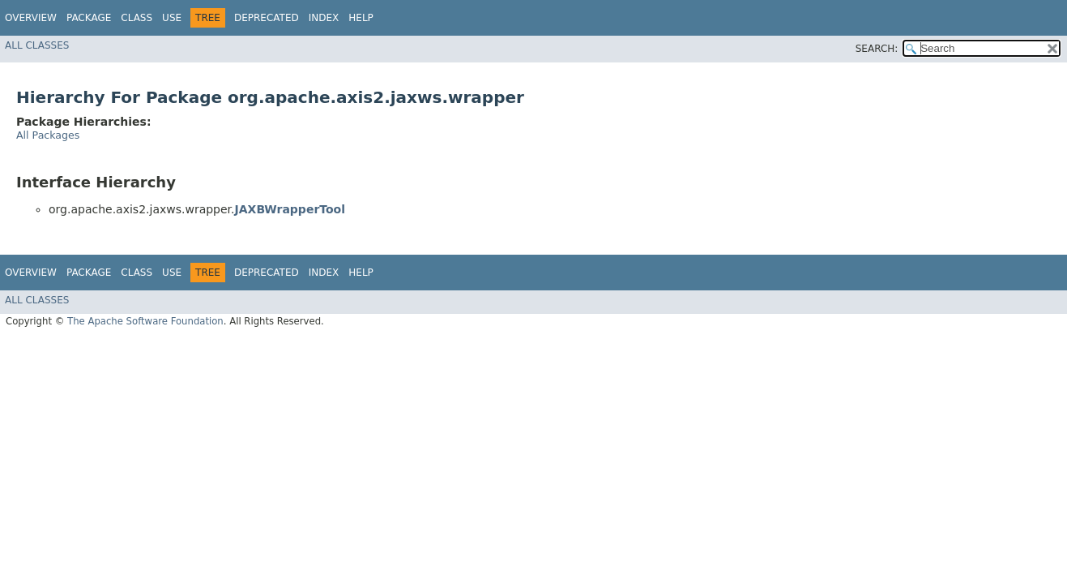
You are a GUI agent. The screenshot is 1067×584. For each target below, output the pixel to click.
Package (88, 18)
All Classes (37, 45)
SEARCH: (877, 48)
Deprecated (266, 18)
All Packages (47, 135)
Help (360, 18)
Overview (31, 18)
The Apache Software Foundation (145, 321)
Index (324, 18)
